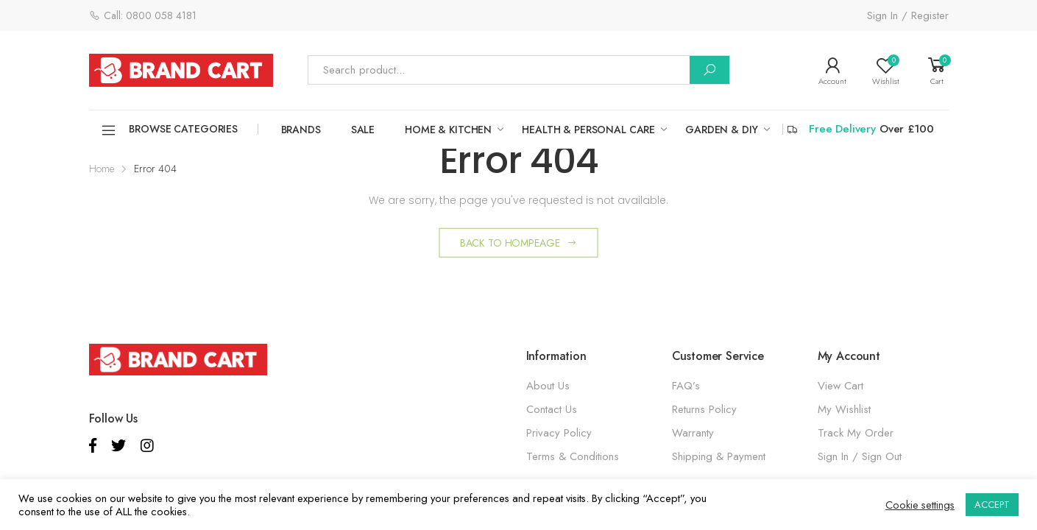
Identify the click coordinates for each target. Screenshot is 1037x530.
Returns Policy (704, 409)
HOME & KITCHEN (448, 129)
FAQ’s (686, 386)
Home (101, 168)
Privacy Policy (559, 433)
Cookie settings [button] (920, 505)
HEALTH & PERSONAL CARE (588, 129)
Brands (301, 129)
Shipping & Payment (718, 456)
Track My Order (855, 433)
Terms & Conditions (572, 456)
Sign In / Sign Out (860, 456)
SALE (363, 129)
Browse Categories (169, 130)
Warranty (693, 433)
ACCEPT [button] (992, 505)
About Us (548, 386)
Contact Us (551, 409)
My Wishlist (844, 409)
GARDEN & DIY (721, 129)
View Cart (840, 386)
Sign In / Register (908, 15)
